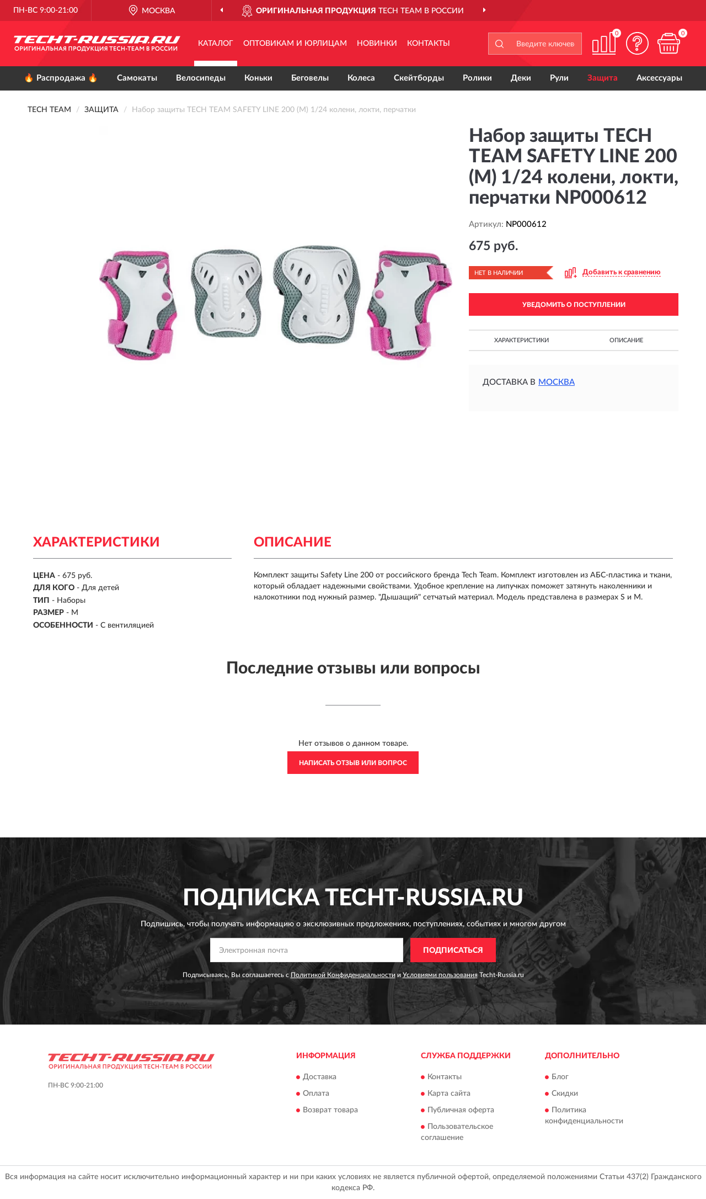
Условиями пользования (440, 975)
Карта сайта (448, 1093)
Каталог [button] (215, 43)
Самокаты (137, 78)
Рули (559, 78)
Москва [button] (556, 382)
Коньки (258, 78)
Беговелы (310, 78)
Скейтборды (419, 78)
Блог (560, 1077)
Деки (521, 78)
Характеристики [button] (521, 340)
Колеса (361, 78)
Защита (602, 78)
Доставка (319, 1077)
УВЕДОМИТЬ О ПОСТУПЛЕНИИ (573, 304)
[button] (637, 43)
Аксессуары (659, 78)
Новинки (377, 43)
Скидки (565, 1093)
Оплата (316, 1093)
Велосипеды (201, 78)
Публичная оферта (460, 1110)
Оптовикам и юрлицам (295, 43)
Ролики (477, 78)
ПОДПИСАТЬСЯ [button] (453, 950)
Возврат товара (330, 1110)
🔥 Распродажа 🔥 (61, 78)
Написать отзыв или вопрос (353, 763)
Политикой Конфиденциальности (343, 975)
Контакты (428, 43)
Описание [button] (626, 340)
